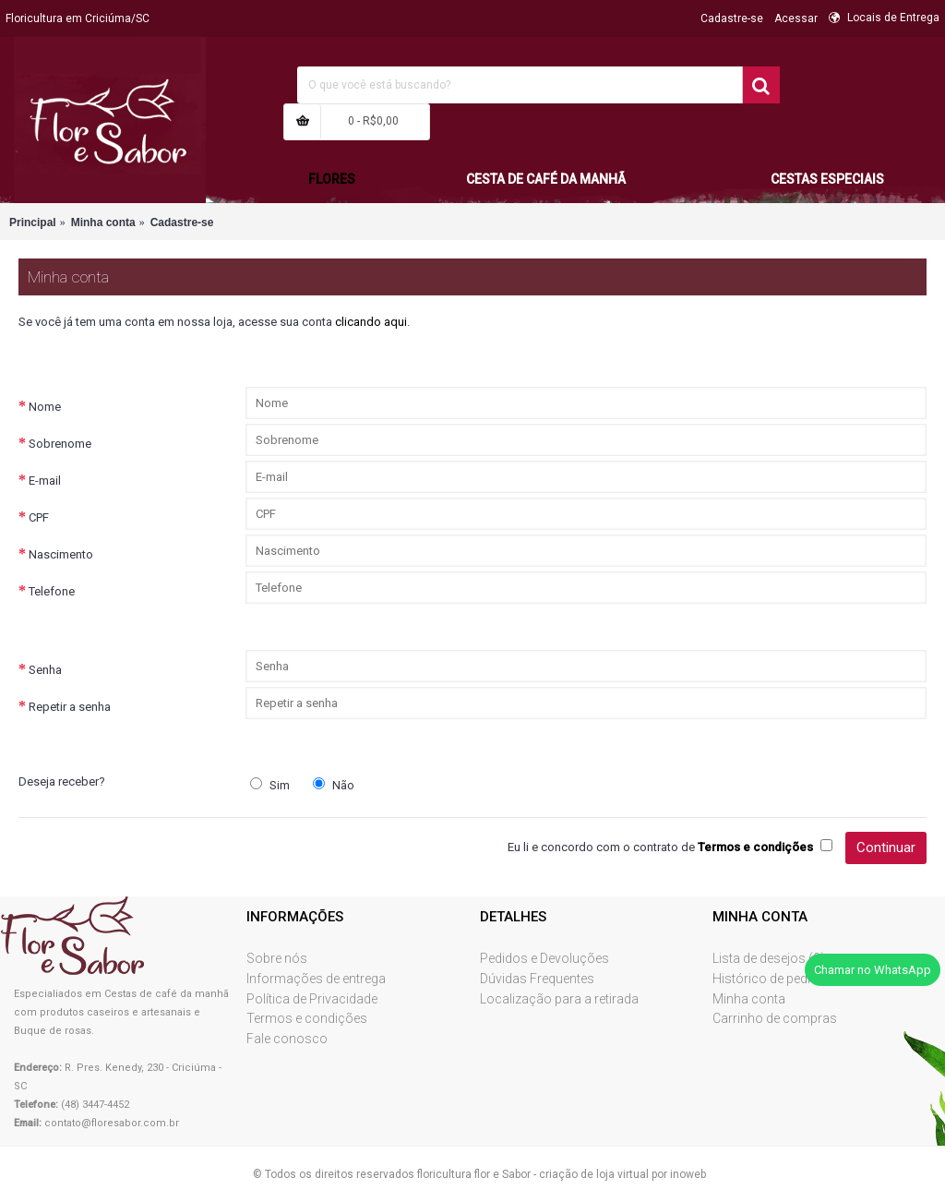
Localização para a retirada (559, 999)
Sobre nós (276, 958)
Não (333, 784)
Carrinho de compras (774, 1018)
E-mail (45, 480)
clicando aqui (371, 322)
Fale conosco (287, 1038)
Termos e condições (306, 1018)
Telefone (52, 591)
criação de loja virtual (594, 1174)
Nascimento (61, 554)
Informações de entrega (316, 978)
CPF (39, 517)
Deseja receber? (61, 781)
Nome (45, 407)
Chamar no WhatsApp (872, 970)
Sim (270, 784)
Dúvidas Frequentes (537, 978)
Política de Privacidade (311, 999)
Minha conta (748, 999)
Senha (45, 670)
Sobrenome (60, 444)
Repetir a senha (70, 707)
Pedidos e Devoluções (544, 958)
